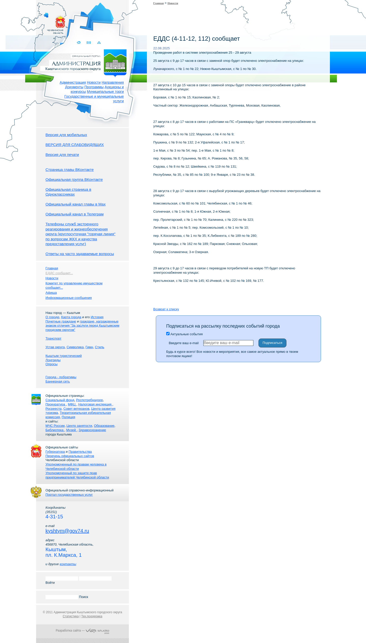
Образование (104, 426)
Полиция (68, 417)
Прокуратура (55, 404)
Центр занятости (79, 426)
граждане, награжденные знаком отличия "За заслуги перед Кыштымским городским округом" (82, 325)
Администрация (73, 82)
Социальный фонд (59, 400)
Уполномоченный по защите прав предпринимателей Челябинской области (77, 475)
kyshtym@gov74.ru (67, 531)
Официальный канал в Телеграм (74, 214)
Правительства (80, 452)
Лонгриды (52, 360)
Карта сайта (99, 42)
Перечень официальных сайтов (69, 456)
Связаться (89, 42)
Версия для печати (62, 154)
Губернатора (55, 452)
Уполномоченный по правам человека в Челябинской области (75, 466)
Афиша (51, 293)
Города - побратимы (60, 377)
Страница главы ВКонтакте (69, 169)
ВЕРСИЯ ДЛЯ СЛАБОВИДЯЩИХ (74, 144)
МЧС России (55, 426)
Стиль (99, 347)
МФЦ (72, 404)
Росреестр (53, 409)
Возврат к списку (166, 309)
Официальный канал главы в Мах (75, 204)
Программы (94, 87)
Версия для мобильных (66, 135)
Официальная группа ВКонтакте (74, 179)
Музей (71, 430)
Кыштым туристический (63, 356)
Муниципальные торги (105, 92)
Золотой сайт (13, 22)
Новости (94, 82)
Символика (75, 347)
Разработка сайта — (82, 630)
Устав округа (55, 347)
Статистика (71, 616)
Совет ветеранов (76, 409)
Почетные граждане (60, 321)
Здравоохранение (92, 430)
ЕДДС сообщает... (59, 273)
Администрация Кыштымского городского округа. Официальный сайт (85, 62)
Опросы (51, 364)
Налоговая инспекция (95, 404)
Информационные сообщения (68, 298)
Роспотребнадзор (89, 400)
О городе (52, 317)
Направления (113, 82)
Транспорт (53, 338)
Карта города (71, 317)
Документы (74, 87)
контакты (68, 564)
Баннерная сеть (57, 381)
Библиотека (54, 430)
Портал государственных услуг (69, 494)
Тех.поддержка (91, 616)
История (97, 317)
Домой (79, 42)
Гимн (89, 347)
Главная (158, 3)
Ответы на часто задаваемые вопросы (79, 254)
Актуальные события (184, 334)
